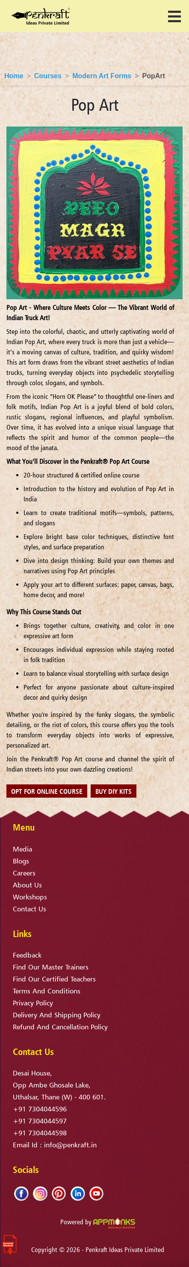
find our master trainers (51, 967)
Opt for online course (47, 791)
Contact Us (29, 909)
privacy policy (33, 1003)
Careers (24, 873)
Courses (48, 76)
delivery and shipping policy (56, 1015)
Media (22, 849)
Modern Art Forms (101, 76)
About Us (27, 885)
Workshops (30, 897)
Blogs (21, 861)
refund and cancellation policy (60, 1026)
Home (13, 76)
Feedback (27, 955)
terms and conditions (46, 991)
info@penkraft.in (70, 1144)
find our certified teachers (54, 979)
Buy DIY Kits (113, 791)
